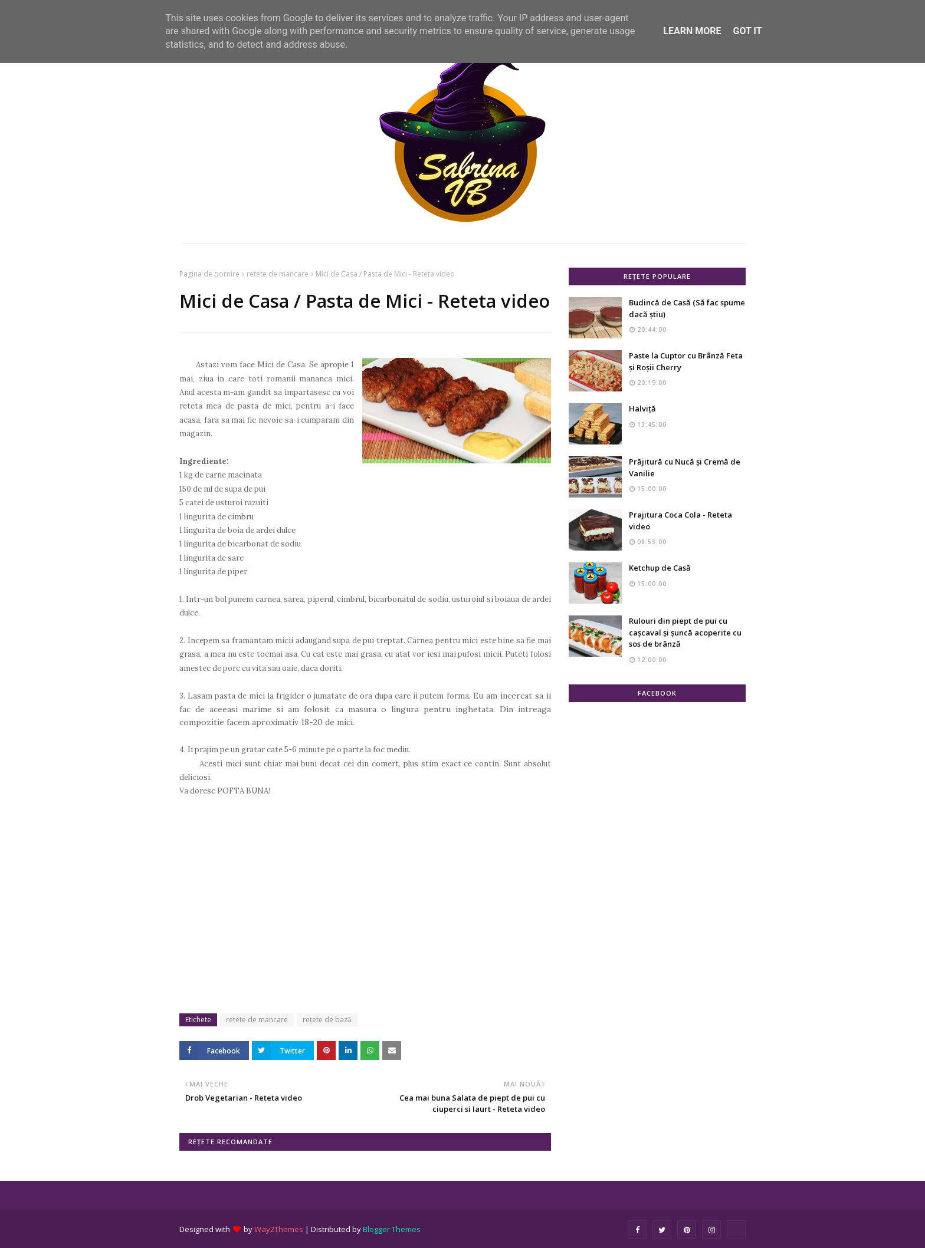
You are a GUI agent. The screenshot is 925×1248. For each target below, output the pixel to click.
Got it (747, 31)
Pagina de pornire (209, 274)
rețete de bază (327, 1020)
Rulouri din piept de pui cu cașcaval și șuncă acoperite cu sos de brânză (685, 632)
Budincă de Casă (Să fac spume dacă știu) (687, 308)
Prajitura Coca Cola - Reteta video (680, 520)
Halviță (642, 408)
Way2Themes (278, 1229)
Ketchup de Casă (660, 567)
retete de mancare (278, 274)
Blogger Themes (392, 1229)
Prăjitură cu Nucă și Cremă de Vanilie (684, 467)
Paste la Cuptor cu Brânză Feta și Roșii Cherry (686, 361)
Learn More (692, 31)
